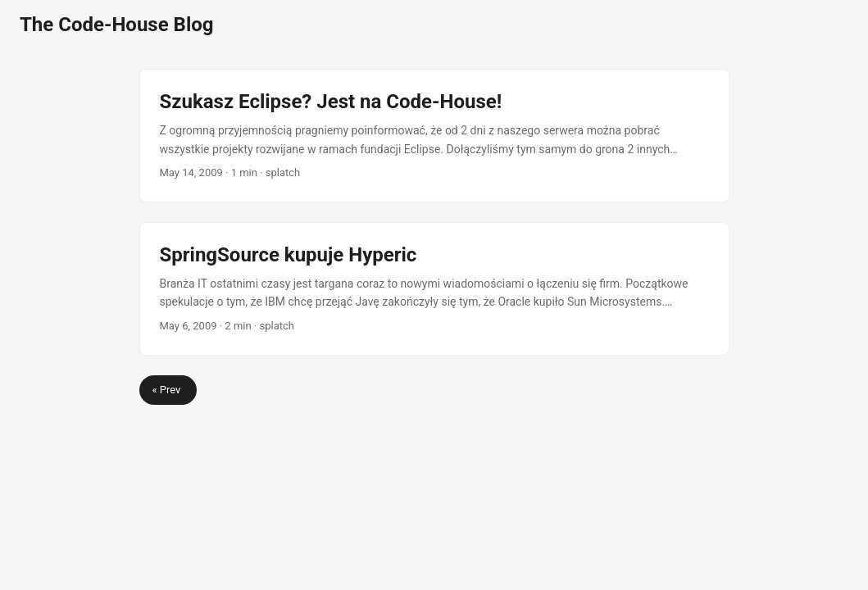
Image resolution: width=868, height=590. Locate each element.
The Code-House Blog (117, 24)
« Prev (168, 390)
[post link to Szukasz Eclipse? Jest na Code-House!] (434, 136)
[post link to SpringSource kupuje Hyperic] (434, 289)
